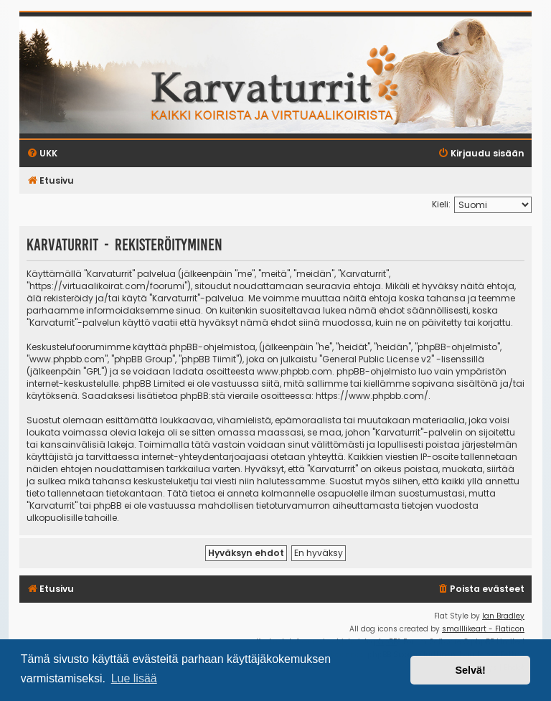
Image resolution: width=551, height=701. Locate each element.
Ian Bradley (503, 616)
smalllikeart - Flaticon (483, 629)
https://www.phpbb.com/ (372, 396)
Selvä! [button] (470, 670)
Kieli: (441, 204)
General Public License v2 (376, 359)
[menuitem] (480, 589)
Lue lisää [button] (134, 678)
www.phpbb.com (294, 371)
